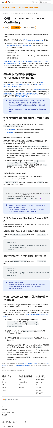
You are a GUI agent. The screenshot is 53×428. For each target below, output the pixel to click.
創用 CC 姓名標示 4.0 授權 (30, 363)
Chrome (4, 407)
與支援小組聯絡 (40, 379)
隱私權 (8, 422)
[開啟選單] (2, 2)
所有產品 (4, 415)
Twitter (21, 385)
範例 (3, 385)
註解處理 (15, 105)
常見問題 (38, 390)
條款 (3, 422)
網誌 (20, 379)
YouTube (21, 387)
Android (16, 27)
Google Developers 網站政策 (21, 365)
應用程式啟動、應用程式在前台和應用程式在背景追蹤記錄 (21, 94)
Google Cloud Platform (8, 412)
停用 (33, 40)
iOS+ (6, 27)
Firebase (5, 13)
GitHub (4, 390)
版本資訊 (38, 387)
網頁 (25, 27)
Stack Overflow (40, 382)
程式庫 (4, 387)
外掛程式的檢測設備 (38, 90)
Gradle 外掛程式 (20, 46)
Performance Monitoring (27, 7)
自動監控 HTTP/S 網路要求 (29, 105)
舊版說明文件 (39, 393)
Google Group (40, 385)
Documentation (8, 7)
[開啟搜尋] (33, 2)
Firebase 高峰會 (23, 382)
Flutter (33, 27)
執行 (37, 13)
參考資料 (4, 382)
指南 (3, 379)
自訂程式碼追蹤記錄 (22, 96)
